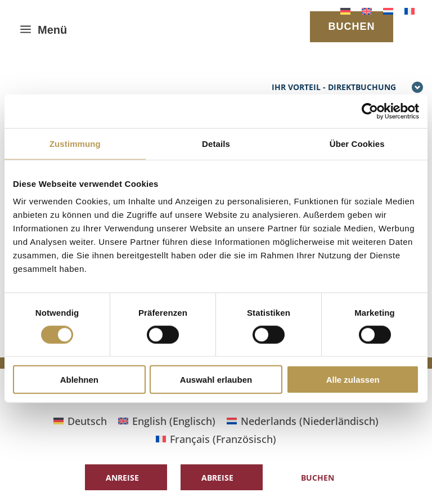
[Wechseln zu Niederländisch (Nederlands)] (302, 420)
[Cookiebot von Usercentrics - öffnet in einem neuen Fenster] (370, 110)
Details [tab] (216, 143)
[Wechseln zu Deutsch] (345, 10)
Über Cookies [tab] (357, 143)
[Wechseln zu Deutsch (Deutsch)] (80, 420)
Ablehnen (79, 379)
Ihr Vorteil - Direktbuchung (348, 88)
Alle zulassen (353, 379)
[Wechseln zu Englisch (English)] (166, 420)
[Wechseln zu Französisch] (409, 10)
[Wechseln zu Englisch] (366, 10)
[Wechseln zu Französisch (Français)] (216, 438)
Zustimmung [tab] (75, 143)
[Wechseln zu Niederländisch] (388, 10)
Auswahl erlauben (216, 379)
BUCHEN (351, 26)
